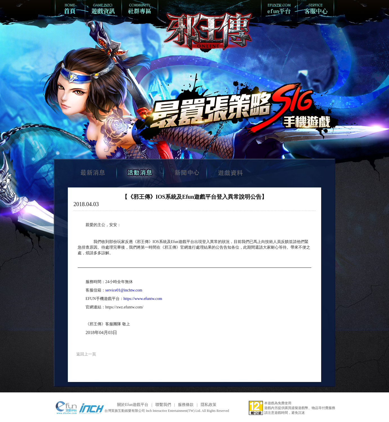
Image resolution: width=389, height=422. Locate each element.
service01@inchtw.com (123, 290)
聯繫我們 (163, 405)
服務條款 (186, 405)
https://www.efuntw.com (143, 299)
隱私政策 (208, 405)
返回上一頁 (86, 354)
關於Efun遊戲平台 (132, 405)
